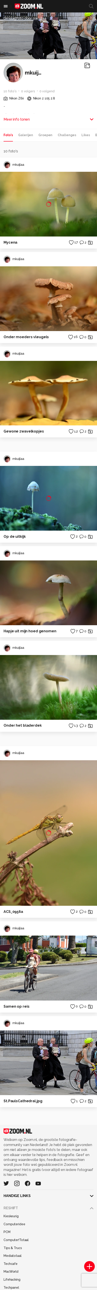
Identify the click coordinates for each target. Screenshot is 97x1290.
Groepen (45, 135)
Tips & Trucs (13, 1248)
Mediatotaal (13, 1256)
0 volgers (28, 91)
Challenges (67, 135)
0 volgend (47, 91)
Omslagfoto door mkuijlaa (25, 18)
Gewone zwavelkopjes (24, 431)
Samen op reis (16, 1006)
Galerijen (25, 135)
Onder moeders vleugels (26, 337)
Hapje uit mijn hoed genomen (30, 631)
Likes (85, 135)
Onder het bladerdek (23, 725)
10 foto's (10, 91)
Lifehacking (12, 1279)
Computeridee (14, 1224)
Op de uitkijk (15, 536)
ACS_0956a (13, 912)
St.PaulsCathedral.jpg (23, 1101)
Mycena (10, 242)
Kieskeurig (11, 1216)
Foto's (8, 135)
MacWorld (11, 1271)
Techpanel (11, 1287)
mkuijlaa (14, 164)
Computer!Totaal (16, 1240)
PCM (7, 1232)
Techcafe (11, 1264)
